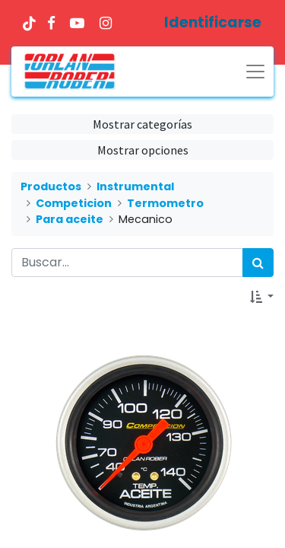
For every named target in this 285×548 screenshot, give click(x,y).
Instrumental (135, 186)
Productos (51, 186)
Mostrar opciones (142, 150)
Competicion (74, 203)
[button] (262, 297)
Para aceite (69, 219)
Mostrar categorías (142, 124)
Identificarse (212, 22)
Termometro (165, 203)
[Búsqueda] (258, 262)
